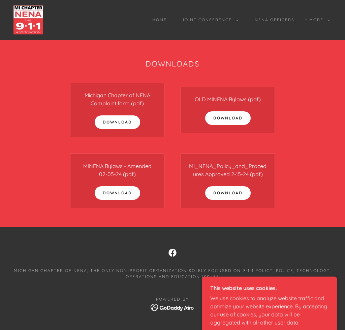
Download (117, 122)
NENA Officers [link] (274, 19)
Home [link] (159, 19)
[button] (209, 20)
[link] (28, 19)
